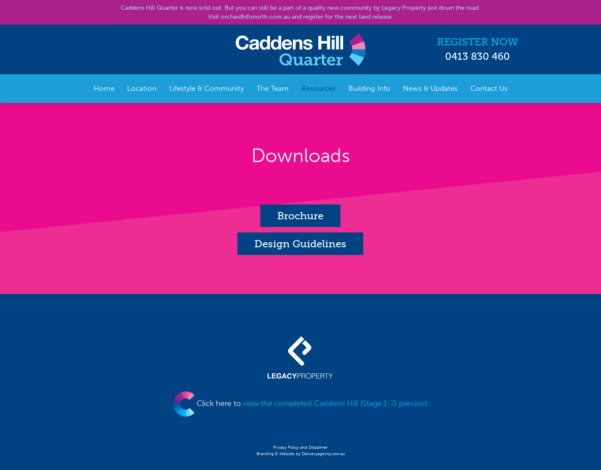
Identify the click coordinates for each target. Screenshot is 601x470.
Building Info (369, 88)
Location (141, 88)
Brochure (300, 216)
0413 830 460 (477, 56)
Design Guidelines (300, 244)
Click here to (300, 403)
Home (104, 88)
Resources (318, 88)
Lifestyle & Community (206, 88)
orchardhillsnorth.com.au (255, 16)
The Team (272, 88)
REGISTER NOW (477, 42)
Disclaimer (318, 447)
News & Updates (430, 88)
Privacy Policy (286, 447)
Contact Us (489, 88)
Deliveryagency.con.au (323, 453)
